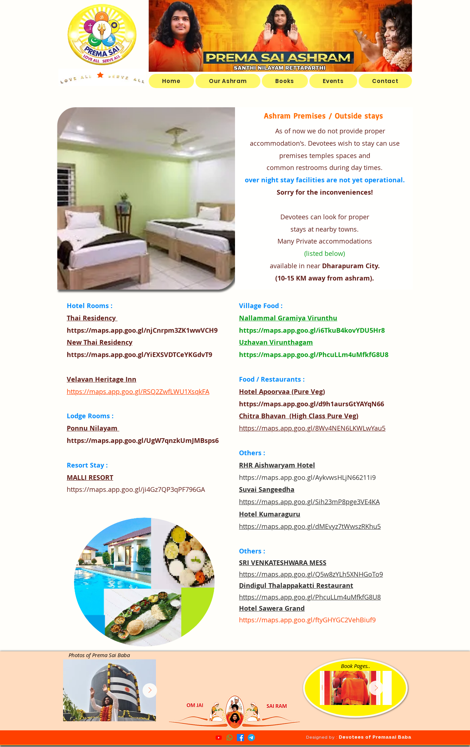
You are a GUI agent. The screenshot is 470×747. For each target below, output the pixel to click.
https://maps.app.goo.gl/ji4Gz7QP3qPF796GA (136, 489)
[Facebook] (240, 737)
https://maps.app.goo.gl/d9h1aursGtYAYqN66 (311, 403)
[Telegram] (251, 737)
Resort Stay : (87, 465)
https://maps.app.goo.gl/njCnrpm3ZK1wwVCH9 (142, 330)
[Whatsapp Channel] (229, 737)
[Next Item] (376, 688)
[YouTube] (218, 737)
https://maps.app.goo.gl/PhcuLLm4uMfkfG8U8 (313, 354)
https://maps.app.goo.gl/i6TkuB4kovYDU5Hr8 (312, 330)
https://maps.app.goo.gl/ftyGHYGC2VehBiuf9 (307, 619)
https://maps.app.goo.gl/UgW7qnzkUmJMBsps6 (143, 440)
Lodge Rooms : (90, 415)
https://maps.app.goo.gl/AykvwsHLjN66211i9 (307, 477)
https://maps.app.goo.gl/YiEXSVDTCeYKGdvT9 (139, 354)
